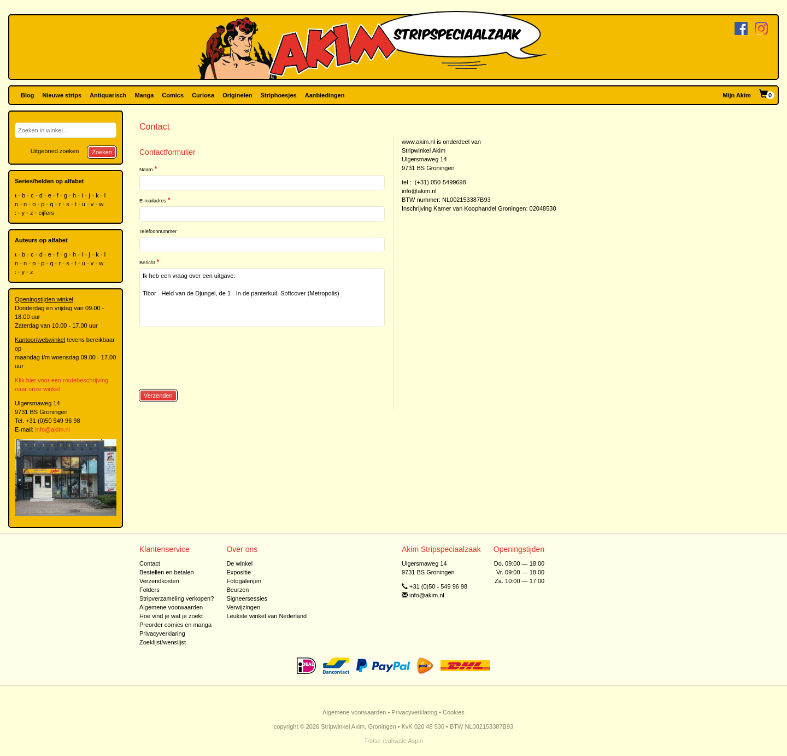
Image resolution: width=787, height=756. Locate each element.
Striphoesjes (279, 95)
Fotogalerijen (243, 581)
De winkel (239, 563)
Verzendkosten (159, 581)
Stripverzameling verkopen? (176, 598)
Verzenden (158, 395)
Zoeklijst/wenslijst (162, 642)
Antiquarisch (108, 95)
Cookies (454, 712)
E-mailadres (152, 200)
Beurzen (237, 589)
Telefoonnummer (158, 231)
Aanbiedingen (325, 95)
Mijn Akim (737, 95)
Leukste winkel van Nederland (266, 616)
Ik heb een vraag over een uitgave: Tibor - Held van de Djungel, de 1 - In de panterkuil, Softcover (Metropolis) (262, 297)
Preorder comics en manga (175, 624)
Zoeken (102, 152)
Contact (149, 563)
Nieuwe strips (62, 95)
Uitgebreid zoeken (55, 151)
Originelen (237, 95)
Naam (145, 169)
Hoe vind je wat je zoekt (171, 616)
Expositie (238, 572)
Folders (149, 589)
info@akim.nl (52, 429)
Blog (27, 95)
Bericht (147, 262)
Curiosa (203, 95)
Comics (173, 95)
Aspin (415, 740)
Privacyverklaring (162, 633)
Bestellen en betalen (166, 572)
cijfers (47, 213)
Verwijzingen (243, 607)
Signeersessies (246, 598)
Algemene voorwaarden (171, 607)
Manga (144, 95)
